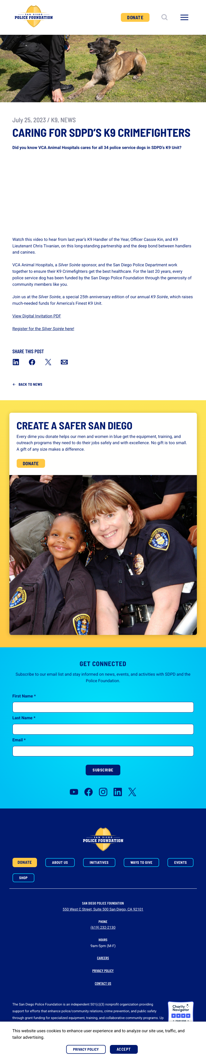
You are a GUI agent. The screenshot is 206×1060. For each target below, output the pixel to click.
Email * (19, 755)
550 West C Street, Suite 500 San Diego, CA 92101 (103, 909)
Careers (103, 958)
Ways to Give (141, 862)
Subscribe (103, 785)
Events (180, 862)
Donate (135, 17)
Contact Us (103, 983)
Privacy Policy (103, 970)
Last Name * (24, 733)
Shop (23, 877)
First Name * (24, 711)
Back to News (30, 384)
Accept (124, 1049)
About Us (60, 862)
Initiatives (99, 862)
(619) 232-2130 (103, 928)
